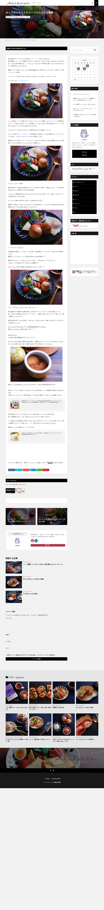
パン (18, 17)
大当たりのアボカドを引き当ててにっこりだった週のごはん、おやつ (64, 740)
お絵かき (76, 190)
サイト (7, 648)
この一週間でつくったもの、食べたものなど (84, 104)
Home (34, 3)
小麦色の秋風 (56, 782)
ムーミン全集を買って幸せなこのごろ (39, 739)
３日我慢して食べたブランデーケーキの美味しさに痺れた (84, 115)
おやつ (20, 562)
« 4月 (75, 79)
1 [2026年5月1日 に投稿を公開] (87, 65)
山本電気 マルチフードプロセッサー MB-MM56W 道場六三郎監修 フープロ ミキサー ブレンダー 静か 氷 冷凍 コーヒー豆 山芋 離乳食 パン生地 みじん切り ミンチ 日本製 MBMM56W (41, 401)
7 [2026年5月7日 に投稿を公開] (84, 68)
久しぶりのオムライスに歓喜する (85, 739)
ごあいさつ (77, 203)
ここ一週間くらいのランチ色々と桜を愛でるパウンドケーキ (43, 564)
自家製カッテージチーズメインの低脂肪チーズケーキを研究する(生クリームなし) (84, 99)
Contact (47, 778)
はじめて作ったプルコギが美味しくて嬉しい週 (17, 740)
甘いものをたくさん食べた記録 (33, 579)
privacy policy (56, 778)
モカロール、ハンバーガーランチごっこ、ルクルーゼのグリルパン (84, 109)
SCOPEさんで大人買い (30, 594)
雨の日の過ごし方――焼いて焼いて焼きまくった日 (40, 708)
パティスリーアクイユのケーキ (81, 94)
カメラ (76, 199)
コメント (9, 618)
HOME (8, 40)
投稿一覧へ (47, 545)
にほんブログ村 (54, 462)
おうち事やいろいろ (79, 182)
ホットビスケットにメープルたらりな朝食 (26, 40)
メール (8, 641)
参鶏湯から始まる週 (58, 707)
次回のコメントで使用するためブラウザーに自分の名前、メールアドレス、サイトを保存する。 (31, 655)
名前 (7, 634)
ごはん (76, 207)
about (39, 3)
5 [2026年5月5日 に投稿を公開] (78, 68)
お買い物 (19, 591)
